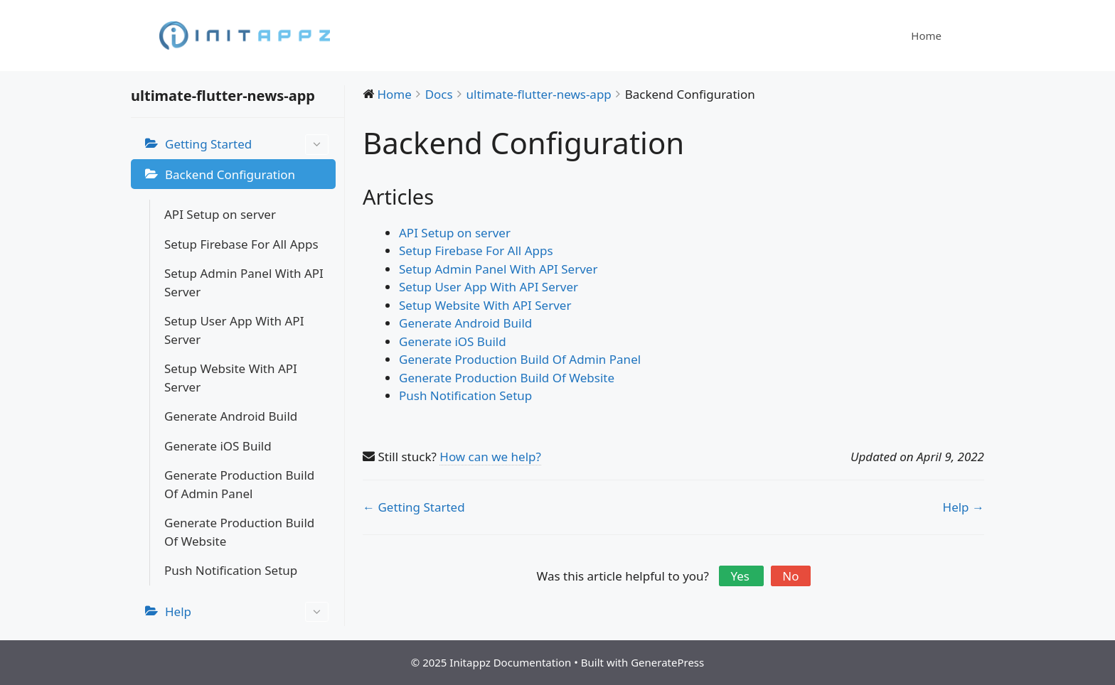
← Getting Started (414, 507)
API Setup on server (220, 214)
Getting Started (247, 144)
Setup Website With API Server (230, 377)
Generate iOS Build (218, 446)
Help (247, 612)
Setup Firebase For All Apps (241, 244)
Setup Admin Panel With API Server (244, 282)
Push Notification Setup (230, 570)
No (790, 576)
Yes (741, 576)
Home (926, 35)
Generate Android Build (230, 416)
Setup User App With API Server (234, 330)
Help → (963, 507)
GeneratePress (667, 662)
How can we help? (490, 456)
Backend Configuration (230, 174)
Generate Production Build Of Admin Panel (239, 484)
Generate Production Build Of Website (239, 531)
